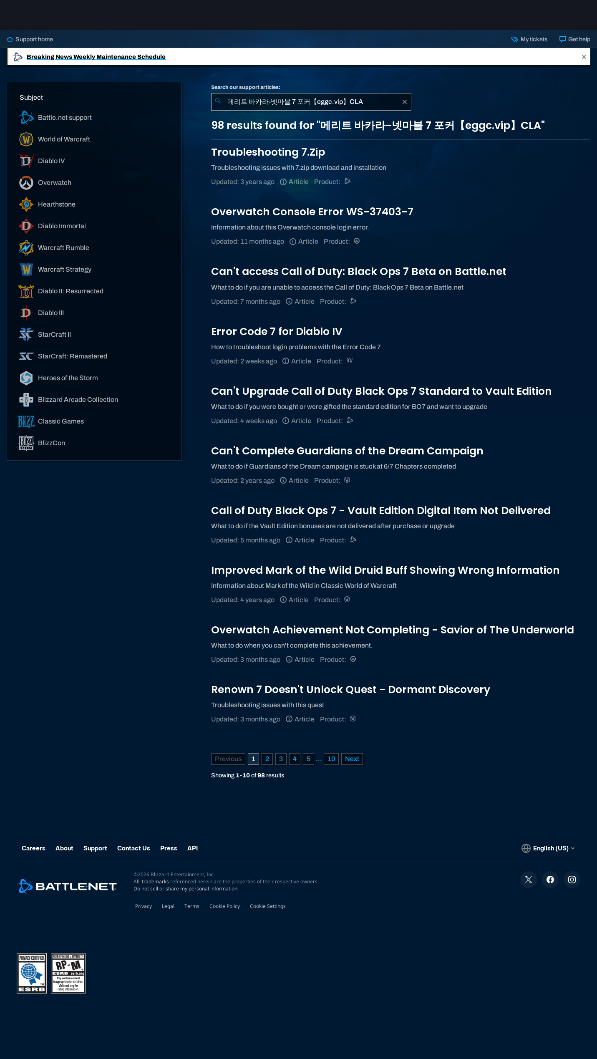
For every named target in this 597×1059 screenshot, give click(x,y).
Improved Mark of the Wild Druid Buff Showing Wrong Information (385, 570)
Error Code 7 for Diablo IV (277, 331)
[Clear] (404, 102)
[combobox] (311, 102)
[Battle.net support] (348, 181)
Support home (30, 39)
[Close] (584, 56)
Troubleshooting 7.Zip (268, 152)
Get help (574, 39)
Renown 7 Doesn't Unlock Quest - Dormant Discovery (350, 689)
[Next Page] (352, 759)
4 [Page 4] (295, 758)
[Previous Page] (228, 759)
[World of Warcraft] (348, 480)
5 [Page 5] (308, 758)
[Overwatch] (357, 241)
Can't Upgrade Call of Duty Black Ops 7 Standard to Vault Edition (381, 391)
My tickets (529, 39)
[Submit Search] (217, 102)
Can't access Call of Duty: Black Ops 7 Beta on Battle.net (358, 271)
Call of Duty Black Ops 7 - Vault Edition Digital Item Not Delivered (381, 510)
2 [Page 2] (267, 758)
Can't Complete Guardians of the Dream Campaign (347, 451)
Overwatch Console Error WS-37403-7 (312, 211)
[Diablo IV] (350, 361)
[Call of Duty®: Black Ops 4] (354, 301)
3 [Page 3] (281, 758)
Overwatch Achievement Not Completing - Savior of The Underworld (392, 630)
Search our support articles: (245, 87)
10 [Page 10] (331, 758)
